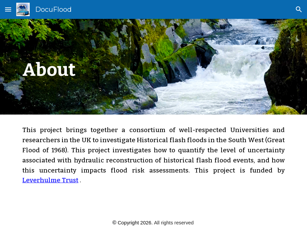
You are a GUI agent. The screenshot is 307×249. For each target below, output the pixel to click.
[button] (8, 9)
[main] (108, 67)
